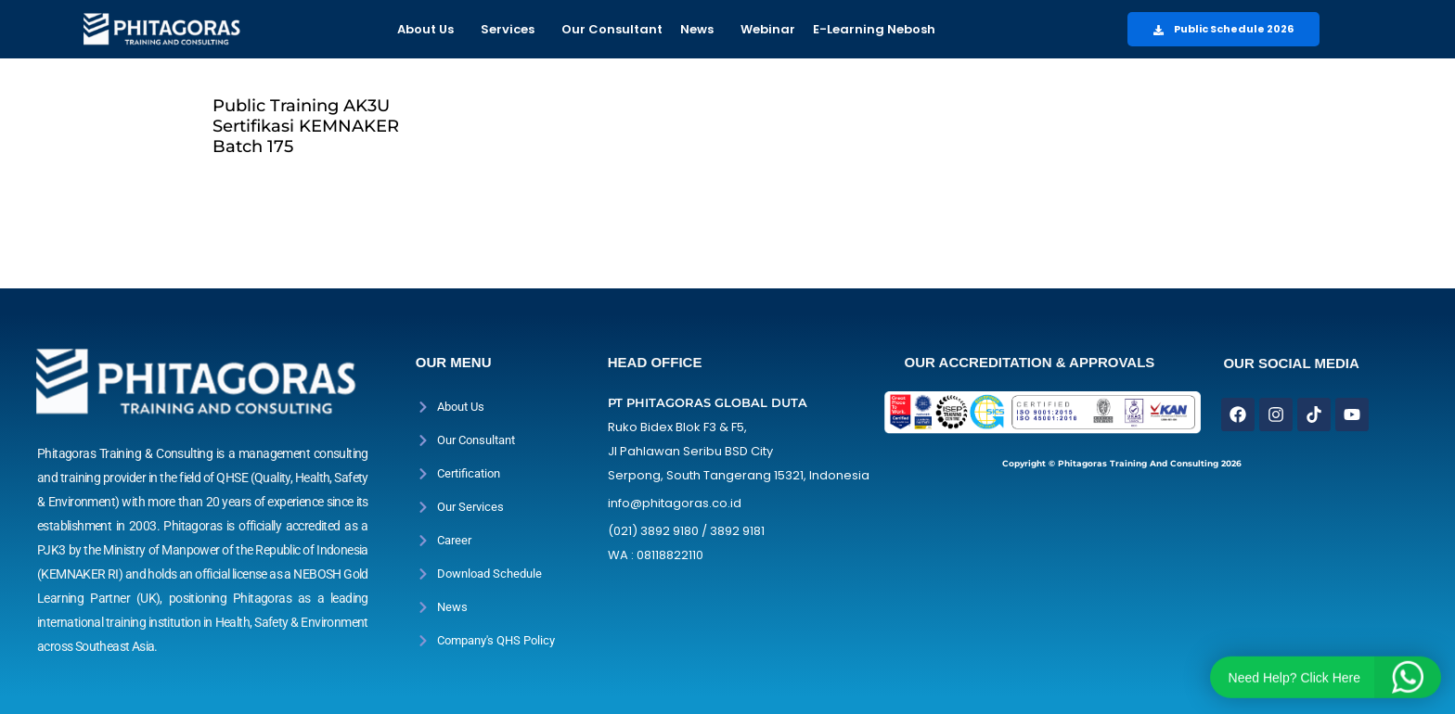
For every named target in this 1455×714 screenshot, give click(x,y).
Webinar (767, 29)
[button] (430, 29)
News (697, 29)
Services (507, 29)
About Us (425, 29)
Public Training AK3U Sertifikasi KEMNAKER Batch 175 (305, 126)
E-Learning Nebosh (874, 29)
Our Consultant (612, 29)
